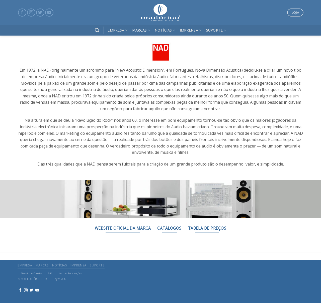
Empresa (118, 30)
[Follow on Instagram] (31, 13)
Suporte (216, 30)
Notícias (165, 30)
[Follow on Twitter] (40, 13)
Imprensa (191, 30)
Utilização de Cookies (30, 273)
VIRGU (62, 279)
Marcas (141, 30)
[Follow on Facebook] (22, 13)
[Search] (97, 30)
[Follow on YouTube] (49, 13)
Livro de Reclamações (70, 273)
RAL (50, 273)
